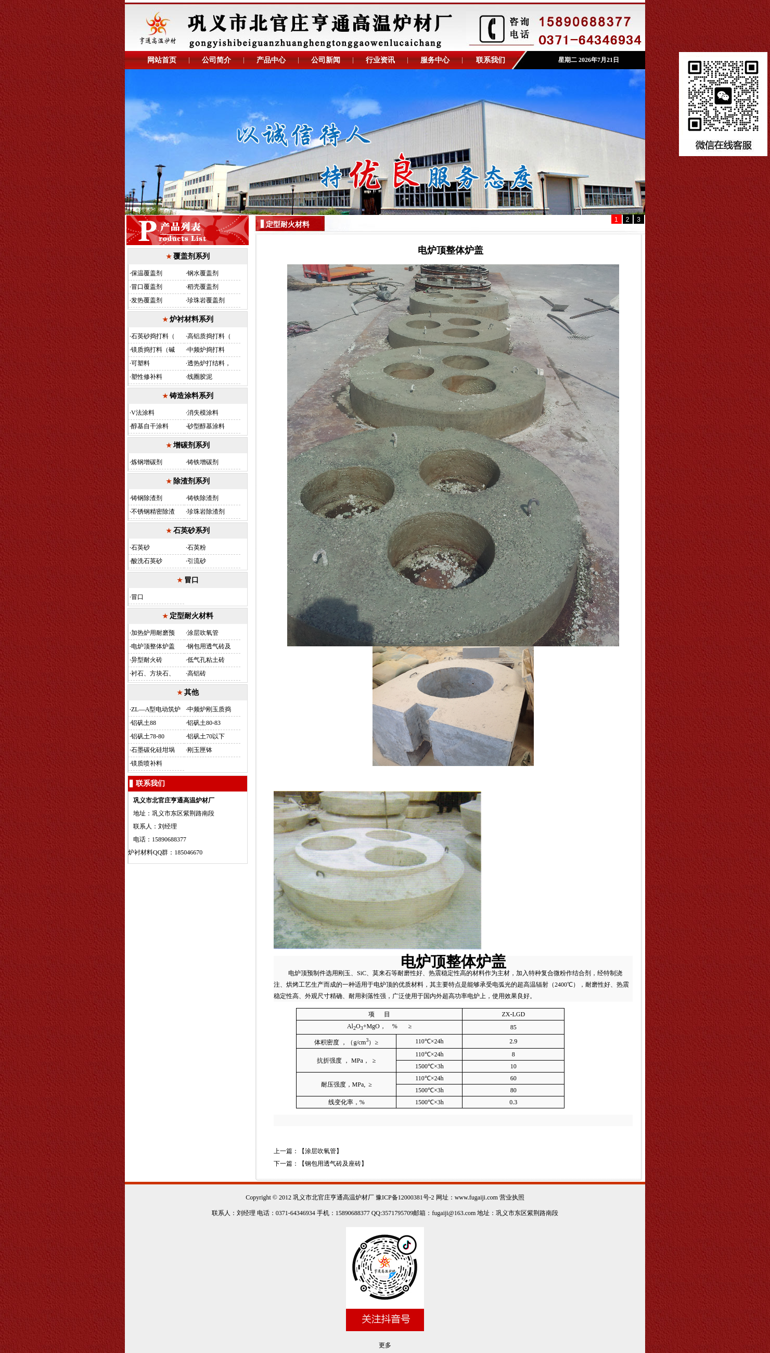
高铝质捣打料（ (209, 336)
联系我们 (490, 60)
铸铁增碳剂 (203, 462)
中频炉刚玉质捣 (209, 709)
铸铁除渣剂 (203, 498)
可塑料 (140, 363)
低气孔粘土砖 (206, 659)
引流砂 (196, 561)
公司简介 (216, 60)
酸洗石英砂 (146, 561)
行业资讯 (380, 60)
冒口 (191, 580)
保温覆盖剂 (146, 273)
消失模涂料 (203, 412)
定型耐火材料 (191, 616)
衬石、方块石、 (153, 673)
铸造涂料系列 (191, 396)
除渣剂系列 (191, 481)
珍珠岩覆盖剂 (206, 300)
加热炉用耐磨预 (153, 632)
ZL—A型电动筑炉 (156, 709)
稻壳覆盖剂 (203, 286)
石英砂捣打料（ (153, 336)
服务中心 (435, 60)
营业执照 (511, 1197)
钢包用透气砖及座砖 (333, 1163)
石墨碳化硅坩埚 (153, 750)
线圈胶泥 (199, 376)
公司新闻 (325, 60)
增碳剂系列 (191, 445)
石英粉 (196, 547)
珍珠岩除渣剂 (206, 511)
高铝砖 (196, 673)
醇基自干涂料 (150, 426)
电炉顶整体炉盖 (153, 646)
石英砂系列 (191, 530)
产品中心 (271, 60)
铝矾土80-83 (204, 722)
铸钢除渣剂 (146, 498)
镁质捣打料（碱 (153, 349)
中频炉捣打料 (206, 349)
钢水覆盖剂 (203, 273)
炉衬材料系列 (191, 319)
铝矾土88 (143, 722)
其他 (191, 692)
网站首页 (161, 60)
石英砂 (140, 547)
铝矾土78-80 (147, 736)
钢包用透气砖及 (209, 646)
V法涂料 (143, 412)
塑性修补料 (146, 376)
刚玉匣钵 (199, 750)
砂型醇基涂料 (206, 426)
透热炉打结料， (209, 363)
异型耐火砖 (146, 659)
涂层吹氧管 (203, 632)
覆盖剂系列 (191, 256)
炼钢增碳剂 (146, 462)
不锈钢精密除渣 (153, 511)
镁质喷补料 (146, 763)
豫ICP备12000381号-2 (404, 1197)
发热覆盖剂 (146, 300)
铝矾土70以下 (206, 736)
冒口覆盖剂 (146, 286)
